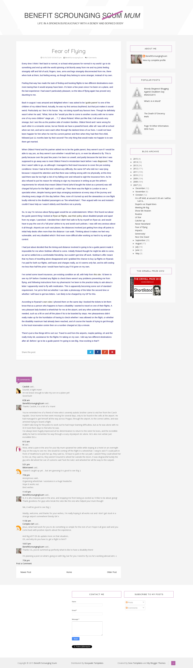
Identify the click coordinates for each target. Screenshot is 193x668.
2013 (135, 165)
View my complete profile (154, 60)
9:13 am (26, 441)
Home (69, 572)
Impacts (138, 230)
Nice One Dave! (142, 237)
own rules (47, 302)
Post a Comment (24, 563)
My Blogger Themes (156, 663)
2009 (135, 178)
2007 (135, 185)
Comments (132, 608)
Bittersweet (27, 467)
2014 (135, 162)
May (137, 253)
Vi (23, 444)
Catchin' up (140, 220)
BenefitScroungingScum (33, 403)
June (137, 250)
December (140, 188)
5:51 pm (26, 464)
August (138, 243)
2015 (135, 158)
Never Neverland (142, 223)
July (137, 246)
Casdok (25, 386)
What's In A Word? (152, 101)
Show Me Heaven (143, 210)
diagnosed (102, 161)
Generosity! (140, 233)
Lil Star (138, 217)
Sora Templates (135, 663)
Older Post (112, 572)
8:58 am (26, 400)
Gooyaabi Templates (93, 663)
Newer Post (25, 572)
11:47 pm (26, 491)
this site (97, 274)
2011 (135, 172)
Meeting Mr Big (142, 207)
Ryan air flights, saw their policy (67, 216)
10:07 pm (26, 543)
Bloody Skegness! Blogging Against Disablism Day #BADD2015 (156, 91)
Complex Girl (28, 524)
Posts (129, 602)
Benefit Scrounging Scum (45, 663)
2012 (135, 168)
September (140, 240)
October (139, 194)
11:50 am (26, 520)
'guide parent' (91, 102)
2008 (135, 181)
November (140, 191)
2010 (135, 175)
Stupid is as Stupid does (145, 204)
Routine (138, 214)
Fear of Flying (141, 227)
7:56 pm (26, 475)
